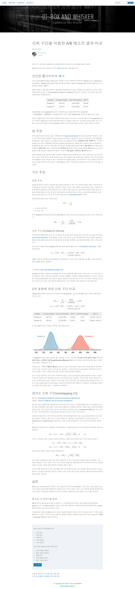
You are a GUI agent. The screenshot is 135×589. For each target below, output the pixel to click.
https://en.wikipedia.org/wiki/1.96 (51, 270)
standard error (75, 194)
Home (4, 3)
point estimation (71, 136)
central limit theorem (39, 237)
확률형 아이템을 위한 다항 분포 (49, 576)
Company (21, 3)
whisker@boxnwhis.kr (67, 586)
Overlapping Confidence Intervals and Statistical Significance (58, 398)
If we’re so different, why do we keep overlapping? (55, 400)
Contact (30, 3)
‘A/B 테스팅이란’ (62, 68)
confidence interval (87, 246)
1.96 (33, 259)
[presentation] (41, 114)
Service (11, 3)
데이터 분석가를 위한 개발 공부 (49, 574)
